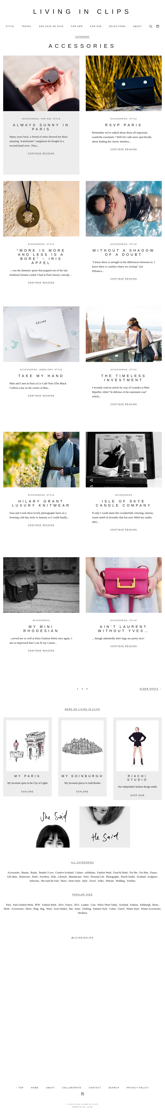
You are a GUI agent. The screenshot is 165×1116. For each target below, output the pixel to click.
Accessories (30, 120)
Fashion (134, 906)
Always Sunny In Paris (41, 128)
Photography (112, 878)
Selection (34, 882)
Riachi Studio (128, 878)
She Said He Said (50, 882)
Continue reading (41, 155)
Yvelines (131, 882)
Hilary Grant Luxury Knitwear (41, 505)
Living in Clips (82, 12)
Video (101, 882)
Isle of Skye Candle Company (124, 505)
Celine (112, 910)
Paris (86, 878)
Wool (49, 910)
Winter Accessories (151, 910)
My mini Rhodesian (41, 630)
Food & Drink (120, 874)
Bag (42, 910)
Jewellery (46, 371)
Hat (71, 910)
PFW (37, 906)
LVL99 (89, 1108)
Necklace (82, 914)
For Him (46, 120)
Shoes (64, 882)
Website (110, 882)
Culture (79, 874)
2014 (60, 906)
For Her (133, 874)
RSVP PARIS (123, 126)
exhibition (90, 874)
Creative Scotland (64, 874)
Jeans (77, 910)
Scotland (141, 878)
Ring (35, 910)
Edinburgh (145, 906)
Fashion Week (104, 874)
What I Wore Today (107, 906)
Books (34, 874)
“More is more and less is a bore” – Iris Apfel (41, 258)
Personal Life (97, 878)
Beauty (25, 874)
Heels (7, 910)
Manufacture (75, 878)
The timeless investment (123, 379)
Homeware (24, 878)
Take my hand (41, 377)
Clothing (86, 910)
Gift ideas (12, 878)
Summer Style (100, 910)
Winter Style (132, 910)
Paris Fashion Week (23, 906)
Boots (155, 906)
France (153, 874)
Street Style (74, 882)
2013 (76, 906)
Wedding (120, 882)
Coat (93, 906)
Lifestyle (62, 878)
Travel (92, 882)
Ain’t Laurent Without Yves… (124, 630)
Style (57, 120)
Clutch (121, 910)
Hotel (35, 878)
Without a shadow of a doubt (124, 254)
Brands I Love (46, 874)
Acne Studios (60, 910)
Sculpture (152, 878)
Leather (85, 906)
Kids (53, 878)
